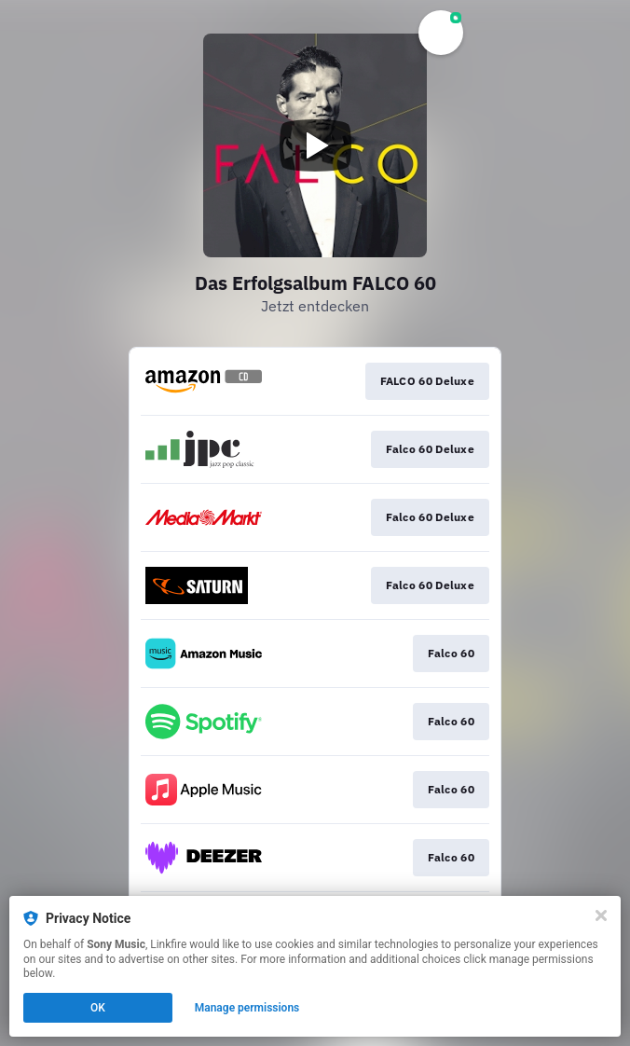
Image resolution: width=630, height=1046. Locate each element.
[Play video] (315, 145)
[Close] (601, 915)
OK (97, 1007)
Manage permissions (247, 1007)
